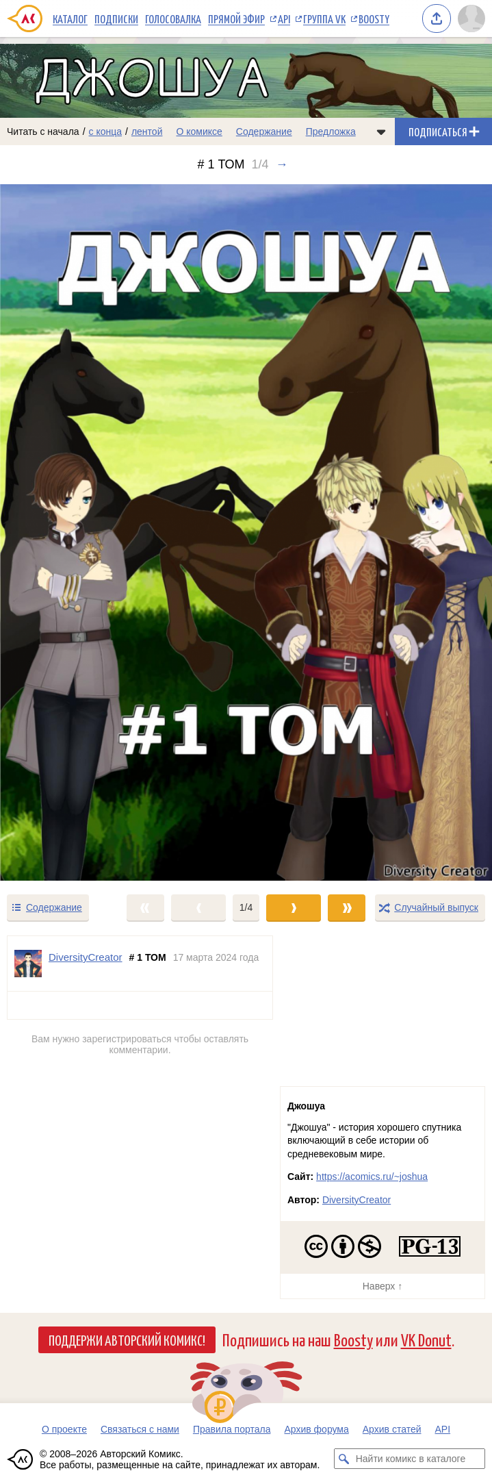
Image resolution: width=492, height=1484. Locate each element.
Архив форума (316, 1429)
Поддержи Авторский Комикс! (127, 1339)
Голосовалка (173, 18)
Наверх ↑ (382, 1286)
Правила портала (232, 1429)
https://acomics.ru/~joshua (372, 1176)
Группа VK (324, 18)
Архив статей (392, 1429)
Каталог (70, 18)
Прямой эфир (236, 18)
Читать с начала (43, 131)
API (284, 18)
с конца (105, 131)
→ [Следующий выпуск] (282, 164)
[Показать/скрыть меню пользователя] (471, 18)
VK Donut (426, 1339)
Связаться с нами (140, 1429)
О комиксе (199, 131)
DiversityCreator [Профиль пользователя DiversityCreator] (85, 957)
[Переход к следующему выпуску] (246, 532)
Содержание (264, 131)
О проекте (64, 1429)
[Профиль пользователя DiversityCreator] (28, 963)
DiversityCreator (356, 1199)
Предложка (331, 131)
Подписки (116, 18)
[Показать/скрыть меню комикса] (381, 131)
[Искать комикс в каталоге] (344, 1458)
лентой (147, 131)
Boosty (374, 18)
